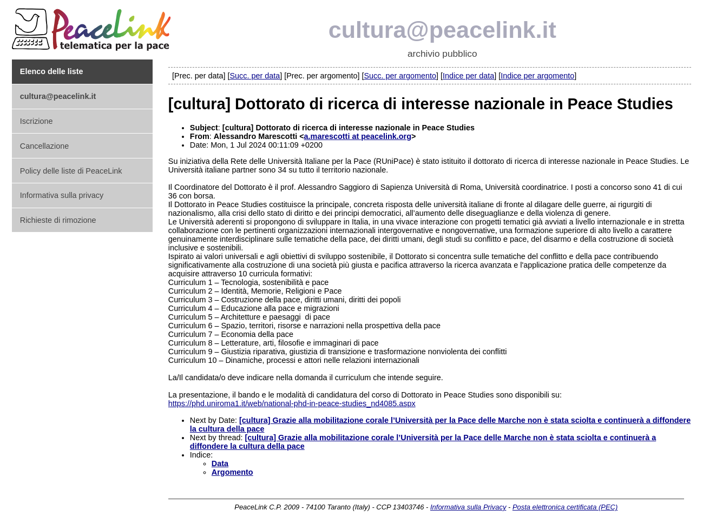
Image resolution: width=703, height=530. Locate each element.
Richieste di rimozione (58, 220)
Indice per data (468, 75)
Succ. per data (254, 75)
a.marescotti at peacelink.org (357, 136)
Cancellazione (44, 146)
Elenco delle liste (51, 71)
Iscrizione (36, 121)
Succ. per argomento (400, 75)
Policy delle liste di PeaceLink (71, 171)
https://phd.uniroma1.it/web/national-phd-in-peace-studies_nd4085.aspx (292, 403)
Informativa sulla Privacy (468, 507)
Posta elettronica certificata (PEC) (565, 507)
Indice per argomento (537, 75)
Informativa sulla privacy (61, 195)
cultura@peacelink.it (442, 30)
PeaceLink (93, 26)
